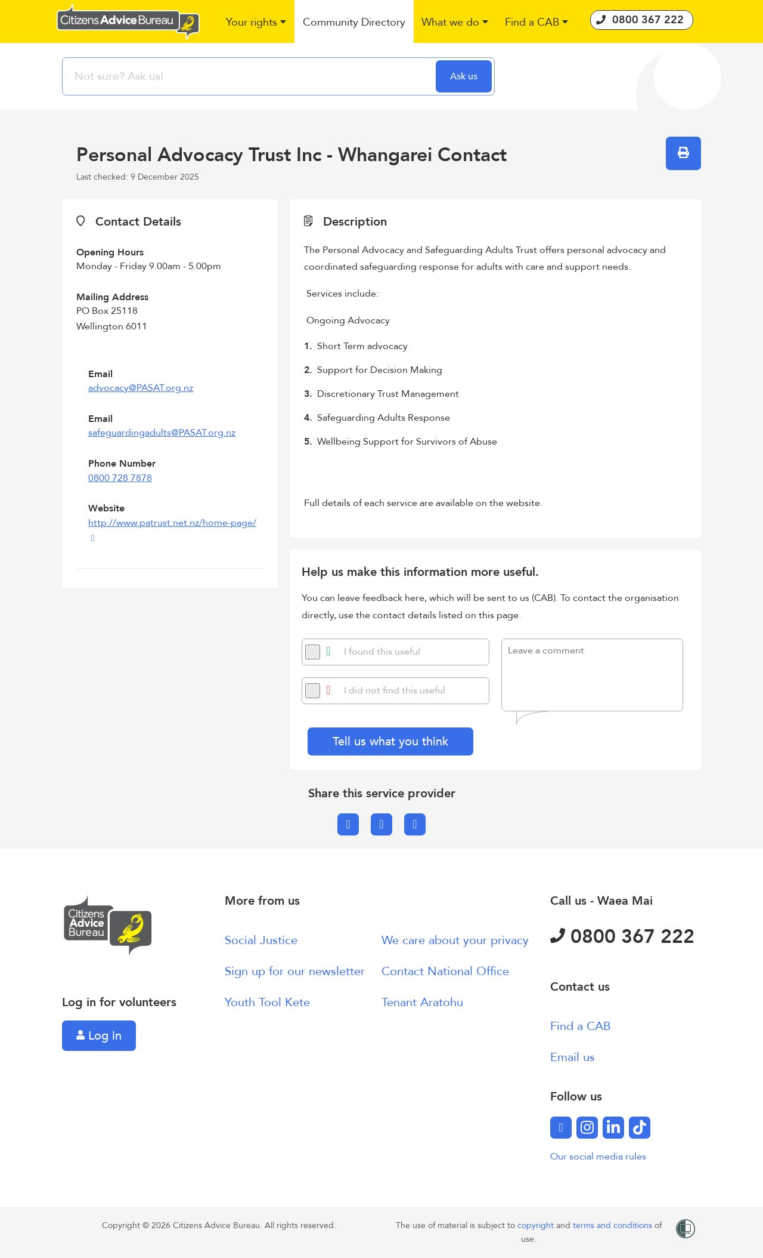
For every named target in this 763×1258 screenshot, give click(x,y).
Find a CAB (580, 1026)
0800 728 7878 (120, 478)
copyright (536, 1225)
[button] (256, 23)
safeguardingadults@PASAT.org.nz (161, 432)
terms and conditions (614, 1225)
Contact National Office (445, 971)
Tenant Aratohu (422, 1002)
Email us (572, 1057)
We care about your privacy (455, 940)
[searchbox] (250, 76)
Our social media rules (598, 1156)
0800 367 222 (622, 937)
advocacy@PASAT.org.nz (140, 387)
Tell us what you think (390, 741)
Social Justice (261, 940)
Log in (99, 1036)
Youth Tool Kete (267, 1002)
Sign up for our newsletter (295, 971)
